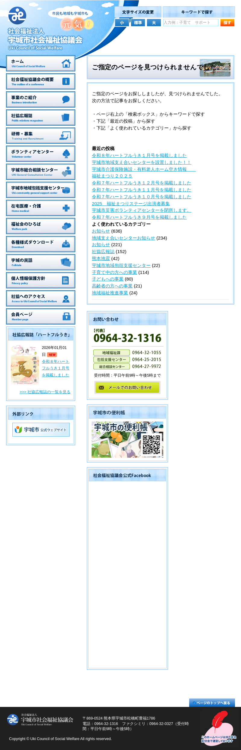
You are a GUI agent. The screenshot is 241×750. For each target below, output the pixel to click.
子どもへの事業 (108, 278)
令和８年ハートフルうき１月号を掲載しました (55, 368)
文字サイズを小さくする (122, 22)
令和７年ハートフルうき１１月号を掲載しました (141, 189)
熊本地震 (101, 258)
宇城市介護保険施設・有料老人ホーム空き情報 (144, 169)
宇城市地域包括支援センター (121, 265)
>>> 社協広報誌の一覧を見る (45, 392)
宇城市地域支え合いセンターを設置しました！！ (141, 162)
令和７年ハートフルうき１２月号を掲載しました (141, 182)
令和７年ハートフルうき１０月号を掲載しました (141, 196)
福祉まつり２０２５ (112, 175)
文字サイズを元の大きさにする (138, 22)
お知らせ (101, 231)
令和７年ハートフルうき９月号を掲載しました (139, 217)
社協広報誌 (103, 251)
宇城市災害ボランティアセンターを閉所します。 (141, 210)
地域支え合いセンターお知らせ (123, 237)
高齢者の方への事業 (112, 285)
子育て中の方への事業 (114, 272)
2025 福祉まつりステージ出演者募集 (131, 203)
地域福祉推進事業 (110, 292)
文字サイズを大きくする (153, 22)
